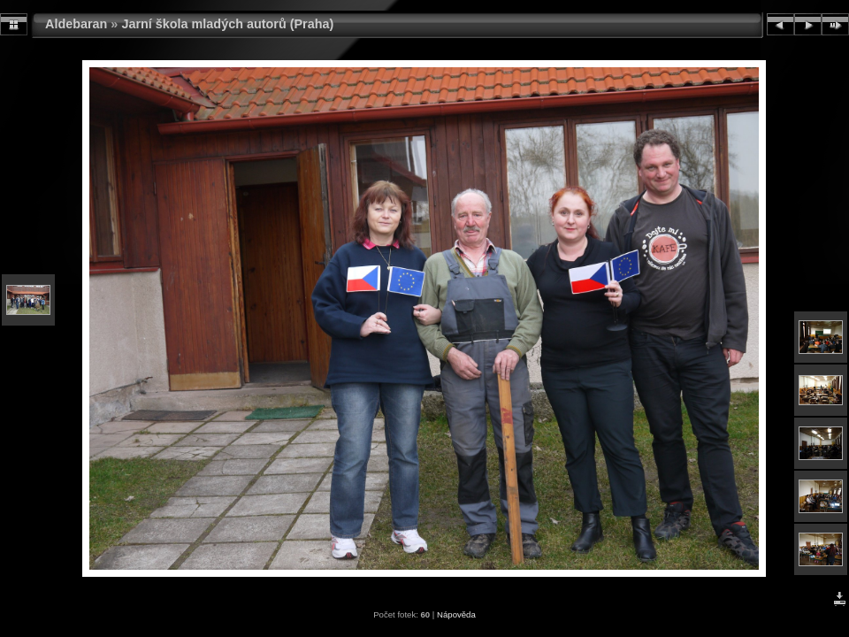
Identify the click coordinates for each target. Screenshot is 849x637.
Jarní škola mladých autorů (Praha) (227, 24)
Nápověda (456, 614)
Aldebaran (76, 24)
